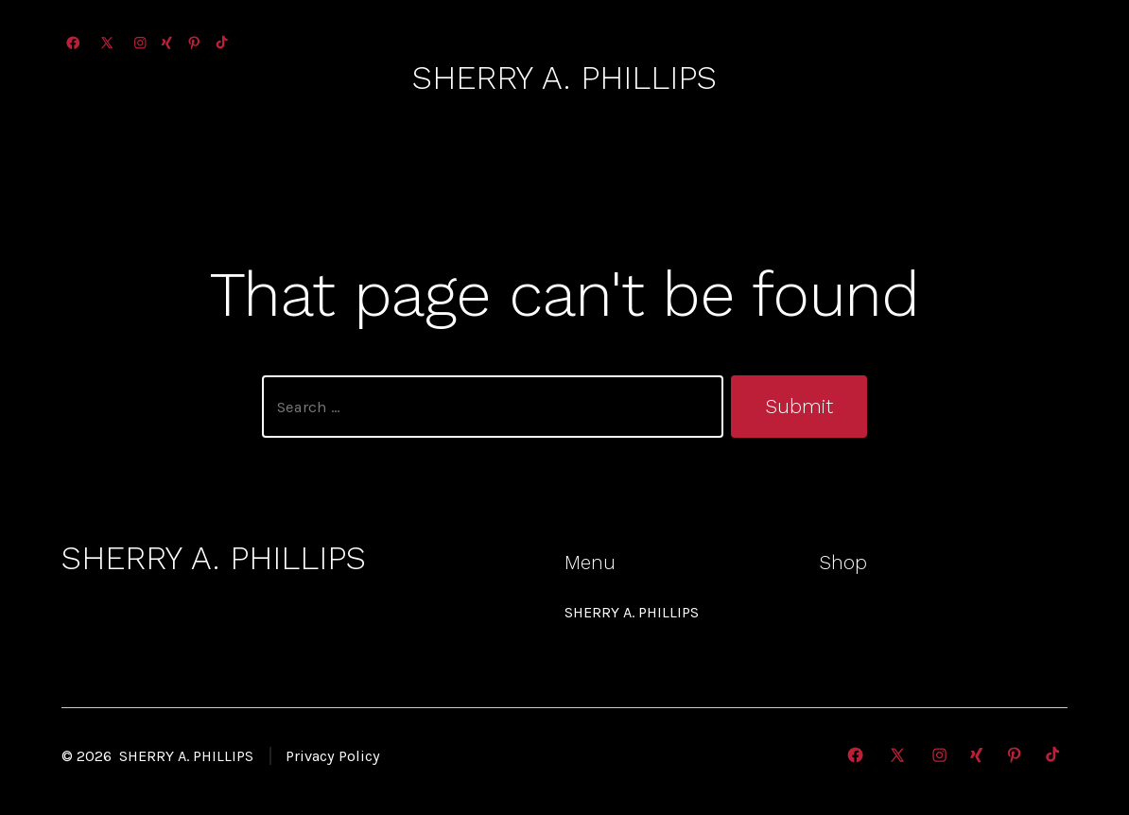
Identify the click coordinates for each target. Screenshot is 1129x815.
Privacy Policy (333, 756)
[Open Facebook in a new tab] (73, 43)
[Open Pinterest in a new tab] (194, 43)
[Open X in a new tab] (107, 43)
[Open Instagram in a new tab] (140, 43)
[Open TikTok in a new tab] (221, 43)
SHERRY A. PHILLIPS (631, 612)
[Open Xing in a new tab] (167, 43)
